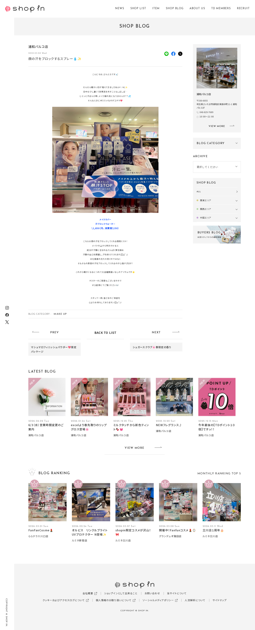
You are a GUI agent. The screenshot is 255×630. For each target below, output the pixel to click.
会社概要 (88, 593)
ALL (199, 192)
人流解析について (195, 600)
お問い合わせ (152, 593)
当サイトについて (177, 593)
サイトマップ (219, 600)
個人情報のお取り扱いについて (114, 600)
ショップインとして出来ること (120, 593)
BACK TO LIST (105, 332)
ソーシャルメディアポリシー (158, 600)
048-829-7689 (206, 112)
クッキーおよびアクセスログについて (63, 600)
